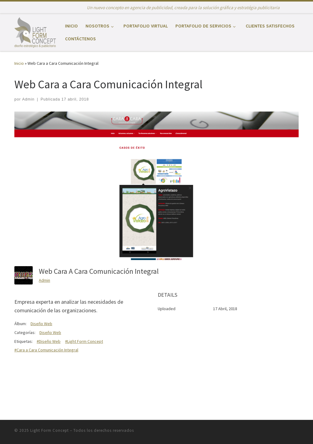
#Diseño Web (49, 341)
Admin (28, 99)
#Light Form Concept (84, 341)
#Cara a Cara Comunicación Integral (46, 350)
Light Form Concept (49, 430)
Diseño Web (41, 323)
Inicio (19, 63)
